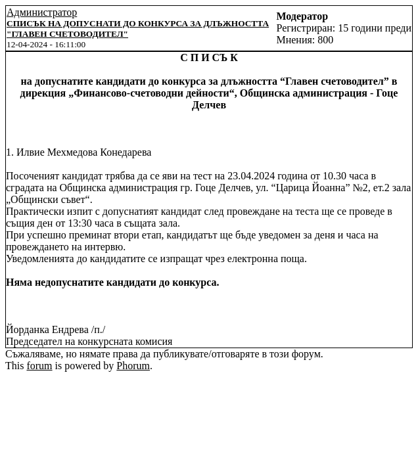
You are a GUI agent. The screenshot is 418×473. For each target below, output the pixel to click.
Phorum (133, 365)
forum (39, 365)
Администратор (42, 12)
